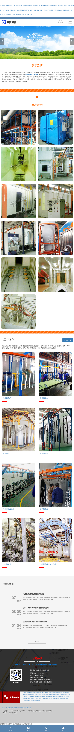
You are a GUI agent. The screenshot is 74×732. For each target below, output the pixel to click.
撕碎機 (34, 696)
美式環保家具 (44, 698)
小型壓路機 (44, 694)
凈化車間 (42, 692)
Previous (2, 41)
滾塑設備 (65, 696)
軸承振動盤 (61, 698)
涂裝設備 (10, 708)
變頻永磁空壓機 (63, 692)
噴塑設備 (28, 708)
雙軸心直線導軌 (53, 692)
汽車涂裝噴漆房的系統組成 (33, 594)
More (67, 340)
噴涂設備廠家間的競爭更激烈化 (35, 621)
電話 (45, 729)
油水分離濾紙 (54, 696)
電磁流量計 (31, 698)
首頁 (10, 729)
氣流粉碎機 (46, 696)
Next (72, 41)
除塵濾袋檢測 (36, 700)
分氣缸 (47, 692)
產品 (28, 729)
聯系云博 (37, 658)
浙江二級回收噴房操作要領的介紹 (36, 607)
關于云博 (37, 65)
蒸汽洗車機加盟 (53, 698)
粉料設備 (37, 698)
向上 (63, 729)
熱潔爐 (16, 708)
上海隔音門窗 (35, 692)
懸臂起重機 (28, 696)
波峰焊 (60, 696)
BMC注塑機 (27, 692)
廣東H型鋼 (58, 694)
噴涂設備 (4, 708)
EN (60, 22)
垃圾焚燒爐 (38, 694)
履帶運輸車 (51, 694)
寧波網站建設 (13, 713)
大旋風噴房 (21, 708)
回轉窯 (32, 694)
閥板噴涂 (29, 700)
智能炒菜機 (39, 696)
